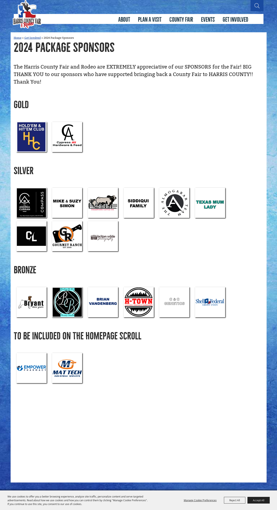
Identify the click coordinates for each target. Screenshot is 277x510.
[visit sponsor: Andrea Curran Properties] (31, 203)
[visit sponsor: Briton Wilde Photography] (103, 236)
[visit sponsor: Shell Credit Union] (210, 302)
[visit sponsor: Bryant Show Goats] (31, 302)
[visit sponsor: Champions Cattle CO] (103, 203)
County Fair (181, 19)
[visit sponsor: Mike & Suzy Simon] (67, 203)
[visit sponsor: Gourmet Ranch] (67, 236)
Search (257, 5)
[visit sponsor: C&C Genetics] (174, 302)
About (124, 19)
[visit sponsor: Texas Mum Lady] (210, 203)
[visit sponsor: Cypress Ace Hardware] (67, 137)
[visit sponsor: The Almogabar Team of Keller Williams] (174, 203)
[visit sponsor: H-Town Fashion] (139, 302)
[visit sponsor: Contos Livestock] (31, 236)
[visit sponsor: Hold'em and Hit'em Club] (31, 137)
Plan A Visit (149, 19)
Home (17, 37)
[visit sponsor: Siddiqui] (139, 203)
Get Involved (235, 19)
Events (208, 19)
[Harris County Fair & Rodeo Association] (27, 14)
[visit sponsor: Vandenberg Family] (103, 302)
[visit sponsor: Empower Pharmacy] (31, 368)
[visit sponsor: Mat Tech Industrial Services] (67, 368)
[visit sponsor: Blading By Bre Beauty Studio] (67, 302)
